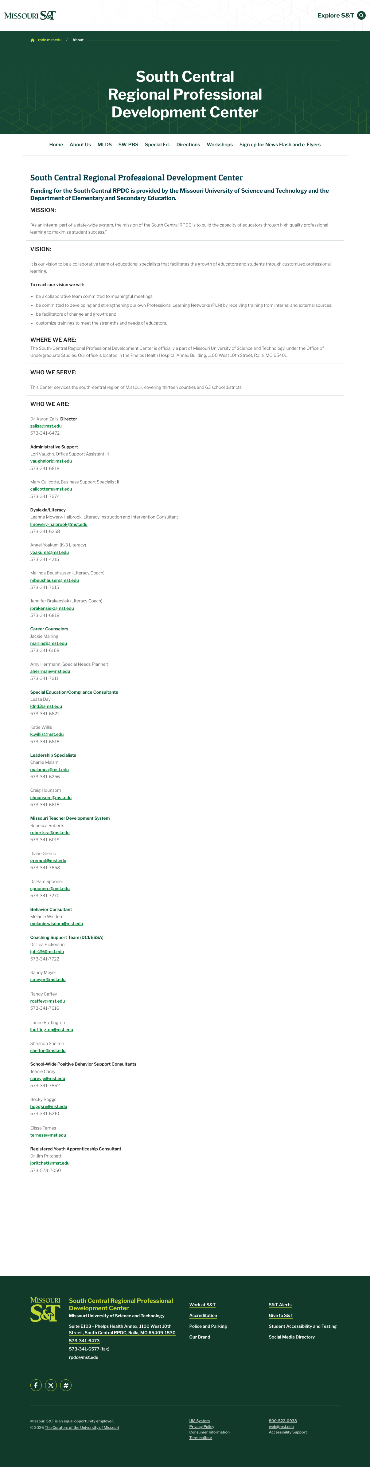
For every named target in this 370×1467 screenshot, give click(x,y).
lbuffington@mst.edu (51, 1029)
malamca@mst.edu (49, 769)
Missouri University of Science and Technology (243, 190)
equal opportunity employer (88, 1421)
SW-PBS (128, 145)
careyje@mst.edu (47, 1078)
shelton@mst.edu (48, 1050)
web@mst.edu (281, 1427)
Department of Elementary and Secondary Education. (103, 198)
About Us (80, 145)
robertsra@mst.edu (50, 832)
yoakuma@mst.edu (49, 552)
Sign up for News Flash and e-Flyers (280, 145)
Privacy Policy (201, 1427)
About (78, 40)
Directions (188, 145)
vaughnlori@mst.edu (51, 461)
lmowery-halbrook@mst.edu (59, 524)
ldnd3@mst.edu (46, 706)
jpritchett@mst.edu (50, 1163)
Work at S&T (202, 1304)
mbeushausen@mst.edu (54, 580)
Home (56, 145)
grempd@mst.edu (48, 860)
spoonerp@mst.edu (50, 888)
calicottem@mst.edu (51, 489)
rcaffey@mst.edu (47, 1001)
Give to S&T (281, 1315)
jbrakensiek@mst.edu (52, 608)
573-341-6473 (84, 1340)
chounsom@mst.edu (51, 797)
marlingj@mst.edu (48, 643)
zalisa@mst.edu (46, 426)
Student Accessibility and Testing (303, 1326)
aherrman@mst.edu (50, 671)
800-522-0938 (283, 1421)
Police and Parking (208, 1326)
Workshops (220, 145)
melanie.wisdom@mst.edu (56, 923)
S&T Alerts (280, 1304)
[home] (30, 15)
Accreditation (203, 1315)
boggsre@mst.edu (48, 1106)
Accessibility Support (288, 1432)
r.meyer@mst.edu (48, 979)
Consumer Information (209, 1432)
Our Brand (199, 1337)
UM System (199, 1421)
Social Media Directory (292, 1337)
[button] (361, 15)
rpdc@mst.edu (84, 1357)
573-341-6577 (84, 1349)
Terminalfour (200, 1438)
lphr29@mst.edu (47, 951)
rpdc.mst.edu (49, 40)
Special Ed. (157, 145)
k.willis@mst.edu (47, 734)
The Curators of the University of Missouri (82, 1428)
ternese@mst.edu (48, 1135)
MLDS (105, 145)
